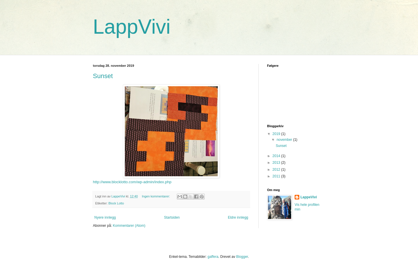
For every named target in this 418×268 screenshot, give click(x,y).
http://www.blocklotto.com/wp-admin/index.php (132, 182)
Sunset (103, 76)
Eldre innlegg (238, 217)
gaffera (213, 257)
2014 (277, 156)
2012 (277, 170)
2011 (277, 176)
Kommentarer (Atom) (129, 226)
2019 (277, 134)
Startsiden (172, 217)
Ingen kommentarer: (156, 196)
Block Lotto (116, 203)
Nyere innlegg (105, 217)
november (285, 140)
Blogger (242, 257)
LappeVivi (308, 197)
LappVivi (131, 26)
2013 (277, 163)
